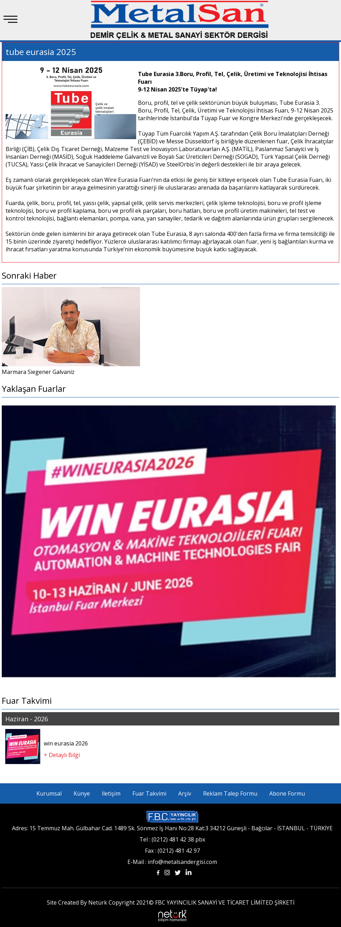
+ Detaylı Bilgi (62, 755)
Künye (82, 793)
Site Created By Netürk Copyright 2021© (100, 902)
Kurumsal (49, 793)
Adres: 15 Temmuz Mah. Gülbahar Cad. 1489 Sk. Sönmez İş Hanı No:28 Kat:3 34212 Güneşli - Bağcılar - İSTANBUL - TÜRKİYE (172, 828)
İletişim (111, 793)
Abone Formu (287, 793)
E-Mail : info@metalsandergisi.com (172, 862)
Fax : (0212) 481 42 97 (172, 850)
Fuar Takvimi (149, 793)
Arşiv (184, 793)
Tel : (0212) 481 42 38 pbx (172, 839)
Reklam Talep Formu (230, 793)
